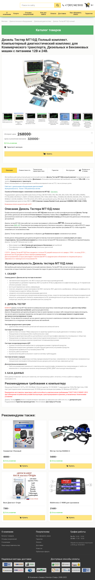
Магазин (5, 21)
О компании (6, 542)
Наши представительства (11, 545)
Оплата (38, 542)
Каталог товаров (8, 536)
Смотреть (54, 192)
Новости (39, 548)
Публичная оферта (42, 551)
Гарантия (39, 539)
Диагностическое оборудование (21, 21)
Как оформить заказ (43, 536)
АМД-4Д (17, 225)
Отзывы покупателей (9, 539)
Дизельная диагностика (42, 21)
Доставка (39, 545)
